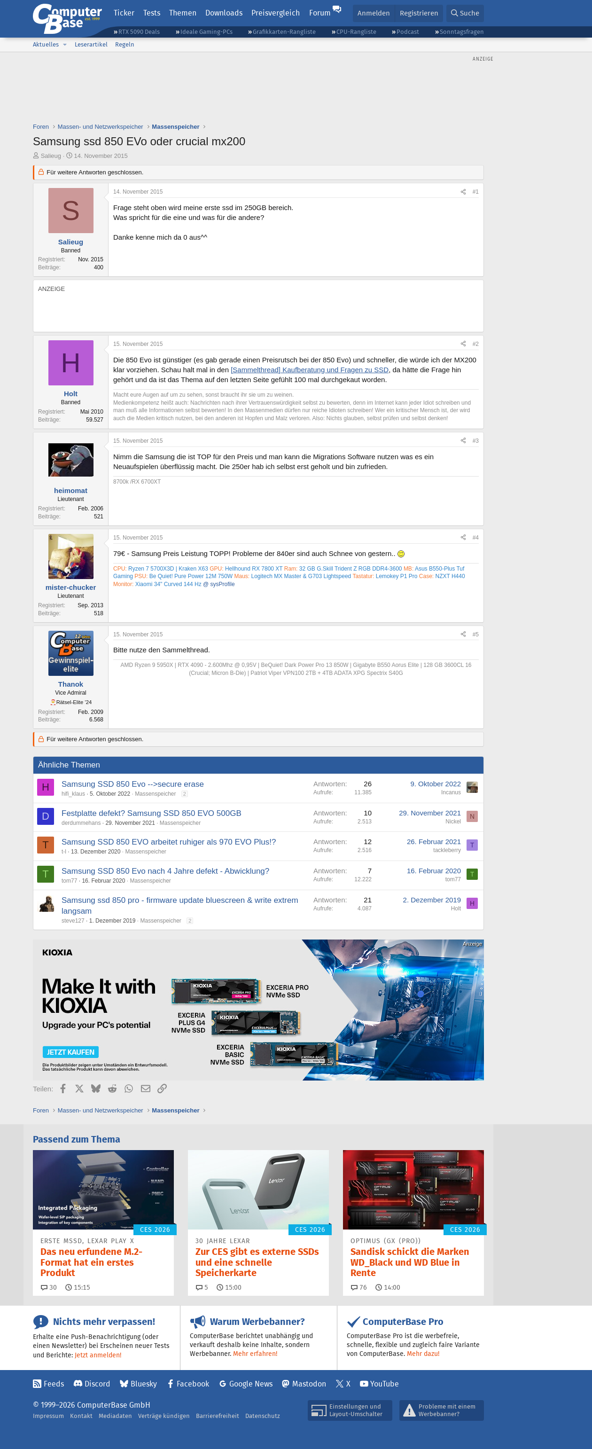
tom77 (69, 880)
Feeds (54, 1384)
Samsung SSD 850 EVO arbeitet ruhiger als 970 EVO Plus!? (169, 842)
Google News (251, 1384)
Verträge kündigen (164, 1415)
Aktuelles (46, 44)
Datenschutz (262, 1415)
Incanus (451, 792)
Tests (151, 13)
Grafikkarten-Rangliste (284, 31)
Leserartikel (91, 44)
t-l (64, 851)
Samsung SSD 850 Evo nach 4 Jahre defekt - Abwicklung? (165, 871)
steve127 (73, 920)
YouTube (384, 1384)
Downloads (223, 13)
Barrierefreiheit (217, 1415)
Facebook (193, 1384)
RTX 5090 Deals (139, 31)
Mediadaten (115, 1415)
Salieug (51, 155)
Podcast (408, 31)
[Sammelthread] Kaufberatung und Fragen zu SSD (310, 370)
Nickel (453, 821)
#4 (476, 537)
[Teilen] (463, 192)
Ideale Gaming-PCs (206, 31)
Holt (456, 908)
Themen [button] (182, 13)
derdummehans (81, 823)
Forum (320, 13)
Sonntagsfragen (462, 31)
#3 (476, 441)
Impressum (48, 1415)
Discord (97, 1384)
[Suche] (465, 13)
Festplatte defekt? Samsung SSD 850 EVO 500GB (151, 813)
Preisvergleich (275, 13)
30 (49, 1287)
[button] (65, 45)
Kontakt (81, 1415)
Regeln (124, 44)
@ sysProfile (219, 584)
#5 (476, 634)
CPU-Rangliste (356, 31)
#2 (476, 344)
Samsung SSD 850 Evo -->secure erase (133, 784)
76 (359, 1287)
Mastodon (309, 1384)
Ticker (124, 13)
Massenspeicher (155, 794)
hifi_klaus (73, 794)
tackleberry (447, 850)
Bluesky (144, 1384)
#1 (476, 191)
